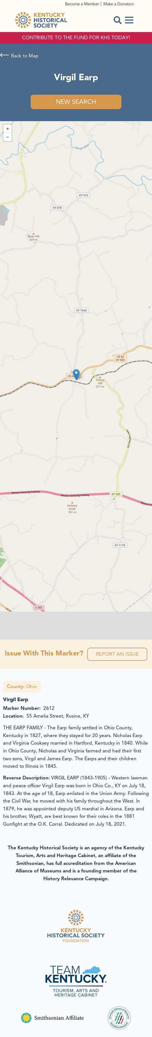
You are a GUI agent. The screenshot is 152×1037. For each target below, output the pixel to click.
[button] (76, 374)
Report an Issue (117, 654)
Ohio (22, 686)
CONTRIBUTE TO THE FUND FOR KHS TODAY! (76, 38)
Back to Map (25, 56)
